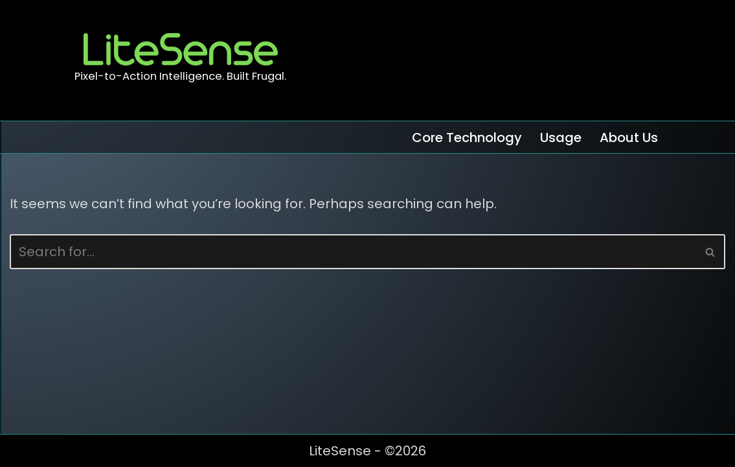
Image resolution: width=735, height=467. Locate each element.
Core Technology (467, 137)
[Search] (353, 251)
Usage (561, 137)
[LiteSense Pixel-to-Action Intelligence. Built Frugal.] (180, 60)
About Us (629, 137)
